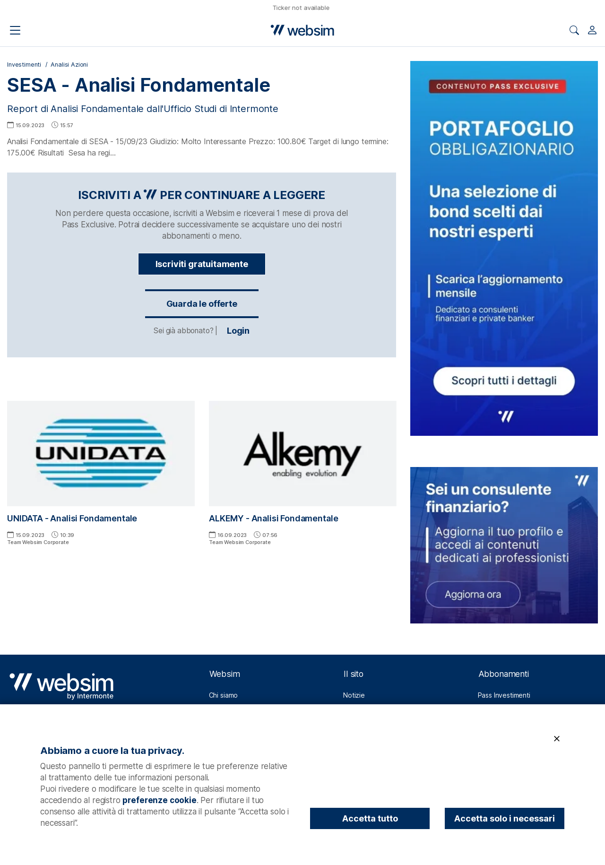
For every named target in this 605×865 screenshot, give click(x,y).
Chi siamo (223, 695)
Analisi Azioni (69, 64)
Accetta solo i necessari (504, 818)
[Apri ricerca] (574, 30)
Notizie (354, 695)
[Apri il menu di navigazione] (15, 30)
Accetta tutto (370, 818)
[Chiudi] (557, 739)
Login (202, 331)
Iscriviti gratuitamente (202, 264)
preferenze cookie (159, 800)
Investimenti (24, 64)
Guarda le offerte (201, 304)
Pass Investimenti (504, 695)
